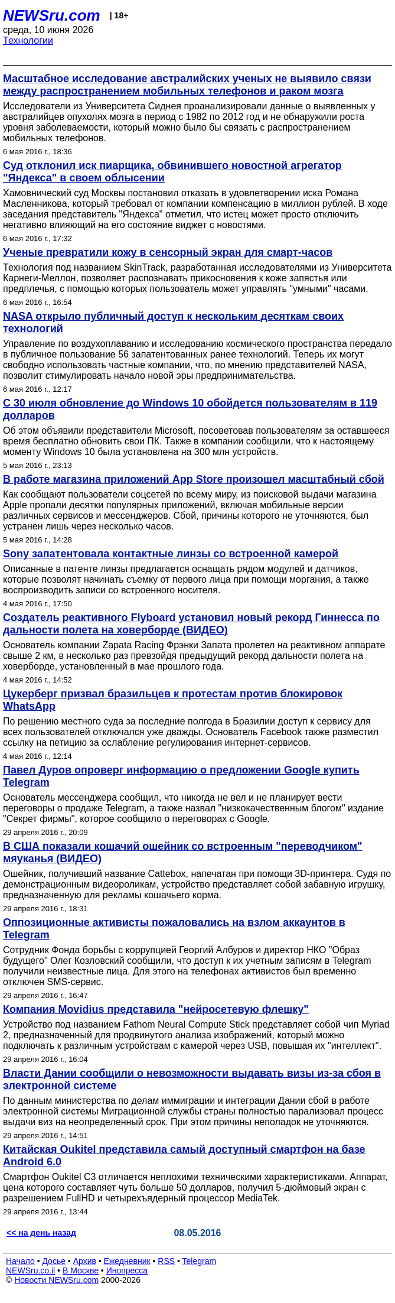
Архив (84, 1261)
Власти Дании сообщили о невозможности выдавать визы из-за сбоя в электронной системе (192, 1079)
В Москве (81, 1270)
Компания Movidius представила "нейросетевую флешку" (156, 1009)
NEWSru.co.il (30, 1270)
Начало (20, 1261)
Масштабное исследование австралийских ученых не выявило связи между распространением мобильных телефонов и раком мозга (187, 85)
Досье (54, 1261)
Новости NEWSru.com (56, 1280)
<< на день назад (41, 1232)
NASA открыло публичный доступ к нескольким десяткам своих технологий (173, 322)
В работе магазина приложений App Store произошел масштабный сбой (193, 479)
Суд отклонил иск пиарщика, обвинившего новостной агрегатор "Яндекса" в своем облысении (172, 172)
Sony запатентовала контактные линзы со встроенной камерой (170, 554)
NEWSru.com (51, 15)
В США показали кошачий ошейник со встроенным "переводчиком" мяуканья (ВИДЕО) (183, 852)
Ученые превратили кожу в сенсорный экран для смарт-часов (167, 252)
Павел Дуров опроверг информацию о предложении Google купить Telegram (181, 776)
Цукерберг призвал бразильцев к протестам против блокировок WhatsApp (172, 700)
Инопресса (127, 1270)
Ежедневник (127, 1261)
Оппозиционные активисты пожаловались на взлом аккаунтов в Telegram (174, 929)
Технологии (28, 40)
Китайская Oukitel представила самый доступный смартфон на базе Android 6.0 (184, 1155)
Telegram (199, 1261)
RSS (166, 1261)
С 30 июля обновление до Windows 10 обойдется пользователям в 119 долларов (190, 409)
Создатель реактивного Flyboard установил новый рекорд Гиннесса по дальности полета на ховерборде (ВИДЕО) (191, 624)
